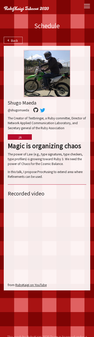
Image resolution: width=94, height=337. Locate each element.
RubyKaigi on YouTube (31, 285)
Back (13, 40)
